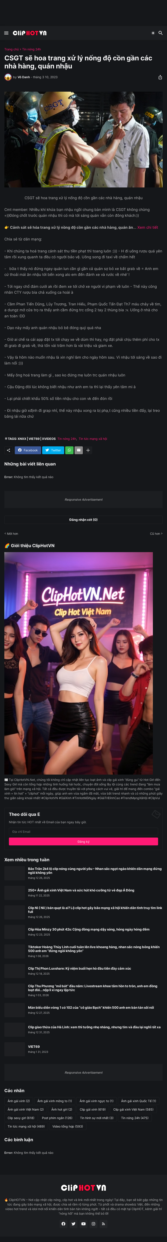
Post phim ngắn (57, 1118)
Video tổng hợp (67, 1126)
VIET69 (34, 1047)
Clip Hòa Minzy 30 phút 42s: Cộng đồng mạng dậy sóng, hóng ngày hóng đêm (89, 929)
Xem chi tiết (147, 227)
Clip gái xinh (93, 1109)
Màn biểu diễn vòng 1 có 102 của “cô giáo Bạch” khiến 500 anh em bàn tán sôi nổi (91, 1008)
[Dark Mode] (153, 33)
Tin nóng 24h (31, 49)
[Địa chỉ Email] (83, 831)
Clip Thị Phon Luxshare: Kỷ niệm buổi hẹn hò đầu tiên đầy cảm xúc (79, 968)
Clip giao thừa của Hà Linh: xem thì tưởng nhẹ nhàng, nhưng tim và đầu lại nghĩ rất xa (94, 1027)
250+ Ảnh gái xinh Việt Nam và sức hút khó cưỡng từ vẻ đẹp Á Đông (81, 890)
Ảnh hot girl (61, 1109)
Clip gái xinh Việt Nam (133, 1109)
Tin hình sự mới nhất (97, 1118)
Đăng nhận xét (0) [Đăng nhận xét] (83, 520)
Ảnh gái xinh (19, 1101)
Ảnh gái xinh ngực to (97, 1101)
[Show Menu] (6, 33)
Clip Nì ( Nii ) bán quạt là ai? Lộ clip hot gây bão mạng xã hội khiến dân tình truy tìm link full (95, 910)
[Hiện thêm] (88, 450)
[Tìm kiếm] (161, 33)
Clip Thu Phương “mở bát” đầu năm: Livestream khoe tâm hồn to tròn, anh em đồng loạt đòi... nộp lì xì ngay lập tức (92, 988)
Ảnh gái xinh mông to (54, 1101)
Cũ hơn (155, 533)
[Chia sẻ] (159, 77)
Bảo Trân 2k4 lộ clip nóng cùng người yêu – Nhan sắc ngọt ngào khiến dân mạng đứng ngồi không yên (95, 871)
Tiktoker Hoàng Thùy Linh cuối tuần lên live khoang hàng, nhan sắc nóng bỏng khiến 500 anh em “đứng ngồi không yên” (94, 949)
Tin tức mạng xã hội (93, 438)
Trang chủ (11, 49)
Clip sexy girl (21, 1118)
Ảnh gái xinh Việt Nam (26, 1109)
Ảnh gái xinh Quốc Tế (138, 1101)
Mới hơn (12, 533)
